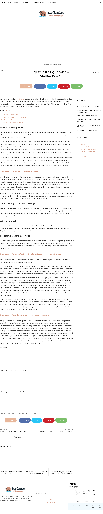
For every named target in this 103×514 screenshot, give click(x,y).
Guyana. (21, 99)
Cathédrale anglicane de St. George (14, 117)
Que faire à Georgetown (9, 114)
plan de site (50, 502)
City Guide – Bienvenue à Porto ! (88, 130)
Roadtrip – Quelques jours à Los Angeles (14, 370)
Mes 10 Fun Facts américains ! (87, 116)
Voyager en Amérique (51, 64)
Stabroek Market (7, 120)
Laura (17, 437)
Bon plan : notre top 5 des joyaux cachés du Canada (18, 413)
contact (50, 500)
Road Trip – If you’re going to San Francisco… (16, 392)
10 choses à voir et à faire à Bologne (56, 432)
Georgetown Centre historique (12, 122)
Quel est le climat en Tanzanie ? (88, 107)
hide (7, 110)
